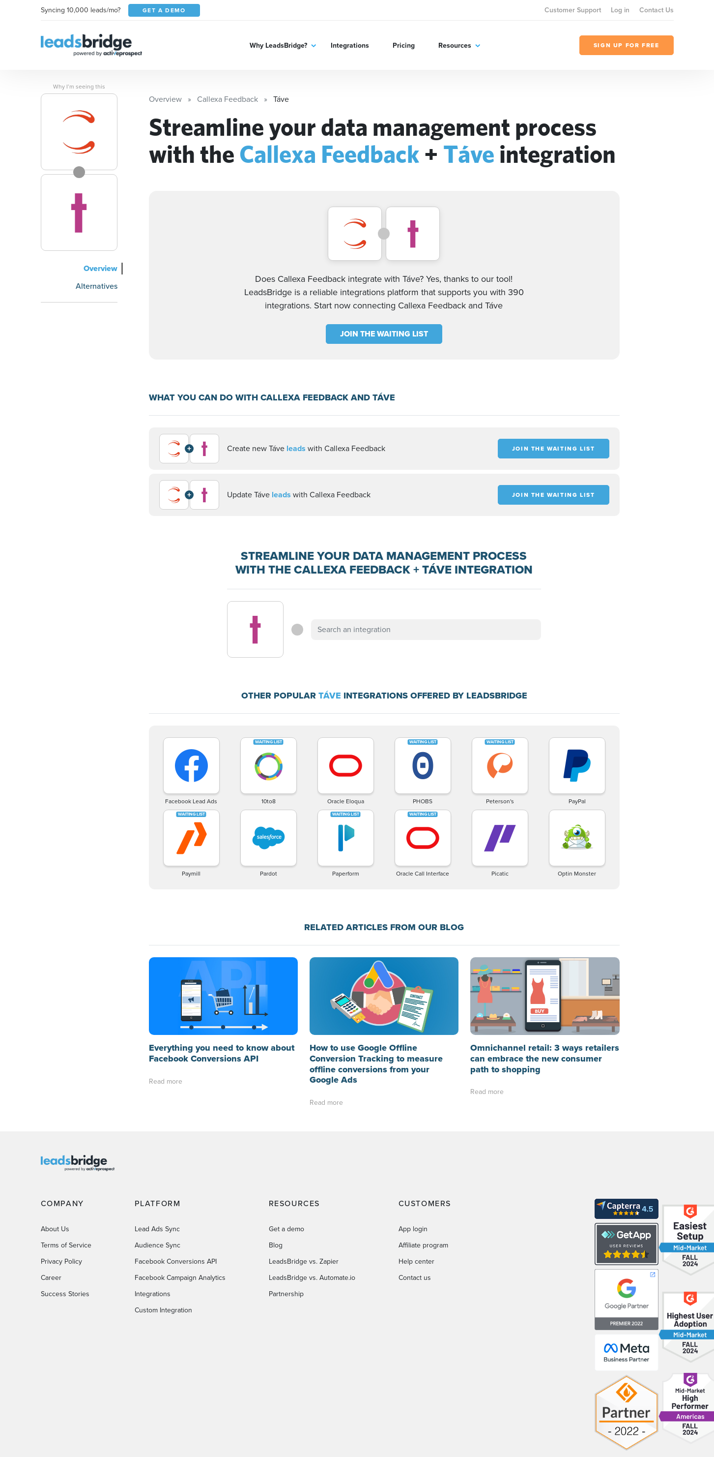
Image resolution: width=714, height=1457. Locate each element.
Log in (620, 10)
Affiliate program (423, 1245)
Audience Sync (157, 1245)
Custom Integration (163, 1310)
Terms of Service (66, 1245)
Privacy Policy (61, 1261)
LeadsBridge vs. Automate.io (312, 1278)
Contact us (415, 1278)
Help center (416, 1261)
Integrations (350, 45)
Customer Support (572, 10)
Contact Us (656, 10)
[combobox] (426, 629)
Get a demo (286, 1229)
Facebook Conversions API (176, 1261)
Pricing (404, 45)
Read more (165, 1081)
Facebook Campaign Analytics (180, 1278)
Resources (454, 45)
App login (413, 1229)
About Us (55, 1229)
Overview (100, 268)
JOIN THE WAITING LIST (384, 333)
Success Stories (65, 1294)
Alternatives (96, 286)
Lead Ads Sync (157, 1229)
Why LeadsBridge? (278, 45)
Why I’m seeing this (79, 87)
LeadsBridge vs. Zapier (304, 1261)
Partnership (286, 1294)
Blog (276, 1245)
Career (51, 1278)
